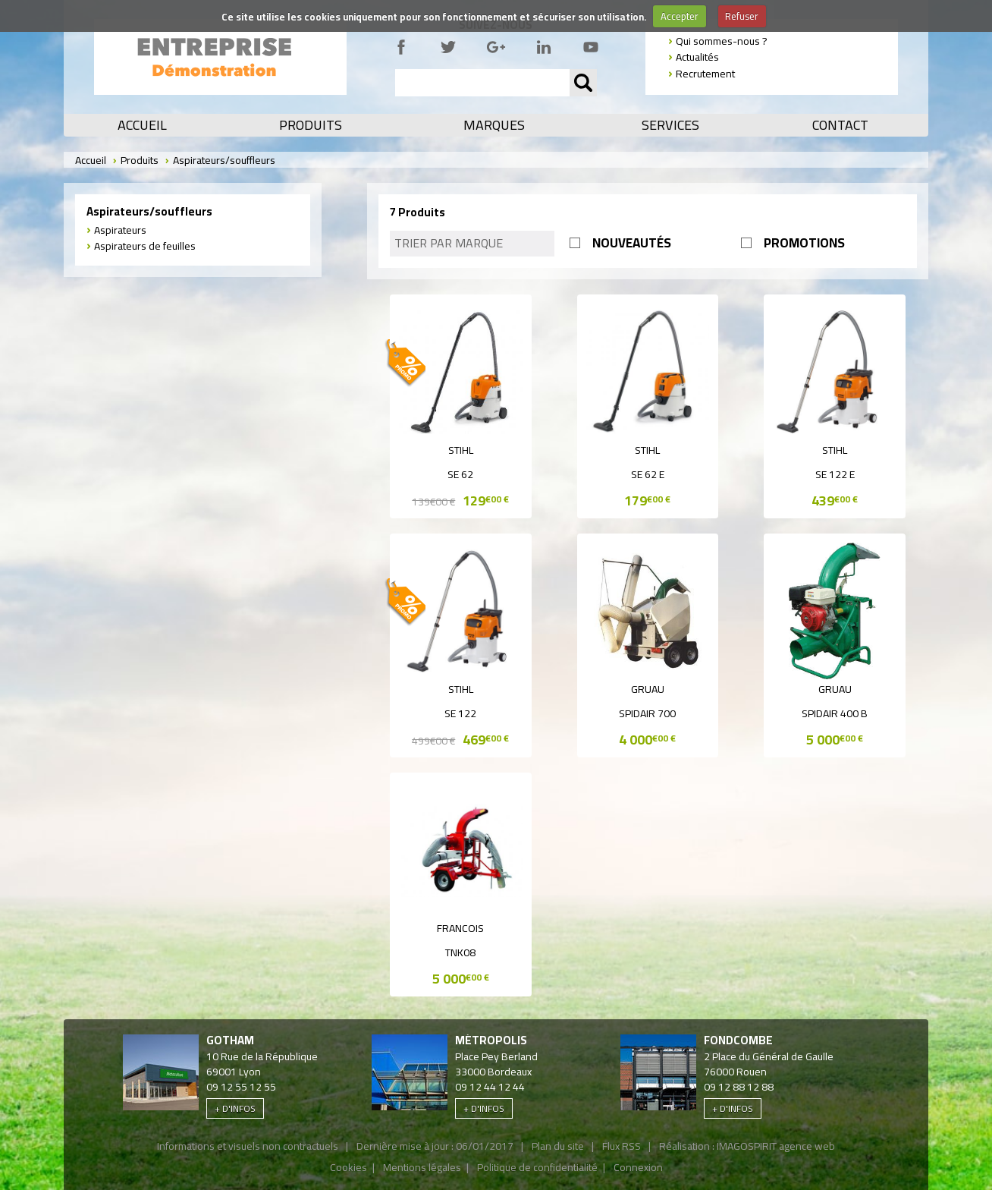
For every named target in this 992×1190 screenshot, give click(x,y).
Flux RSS (621, 1146)
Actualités (697, 57)
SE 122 (460, 713)
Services (670, 125)
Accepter (679, 16)
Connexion (638, 1167)
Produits (310, 125)
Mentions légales (422, 1167)
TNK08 (460, 952)
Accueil (142, 125)
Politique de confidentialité (537, 1167)
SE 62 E (647, 474)
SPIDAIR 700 (647, 713)
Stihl (460, 450)
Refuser (741, 16)
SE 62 (460, 474)
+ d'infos (235, 1108)
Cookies (348, 1167)
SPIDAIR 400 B (835, 713)
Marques (494, 125)
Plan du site (558, 1146)
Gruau (647, 689)
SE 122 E (835, 474)
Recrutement (705, 73)
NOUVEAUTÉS (631, 243)
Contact (840, 125)
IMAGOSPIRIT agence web (776, 1146)
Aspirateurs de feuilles (145, 246)
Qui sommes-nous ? (722, 41)
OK (583, 82)
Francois (460, 928)
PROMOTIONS (804, 243)
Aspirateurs (120, 230)
